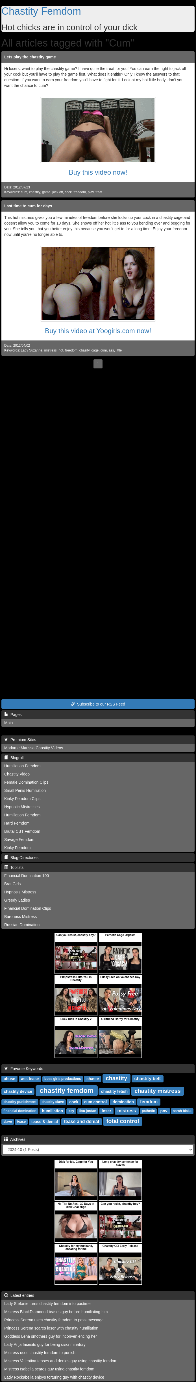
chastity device (18, 1091)
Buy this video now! (98, 172)
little (119, 350)
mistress (50, 350)
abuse (9, 1078)
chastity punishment (19, 1102)
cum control (95, 1102)
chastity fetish (114, 1091)
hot (60, 350)
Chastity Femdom (41, 11)
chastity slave (53, 1102)
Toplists (13, 867)
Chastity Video (17, 774)
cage (95, 350)
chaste (92, 1078)
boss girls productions (62, 1079)
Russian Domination (22, 924)
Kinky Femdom (17, 847)
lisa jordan (87, 1111)
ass (111, 350)
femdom (149, 1101)
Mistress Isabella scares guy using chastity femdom (49, 1369)
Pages (12, 714)
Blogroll (13, 757)
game (46, 192)
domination (123, 1102)
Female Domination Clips (26, 782)
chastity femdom (66, 1090)
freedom (79, 192)
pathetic (148, 1111)
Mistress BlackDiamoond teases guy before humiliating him (56, 1312)
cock (68, 192)
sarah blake (182, 1111)
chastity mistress (157, 1091)
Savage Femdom (19, 839)
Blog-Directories (21, 857)
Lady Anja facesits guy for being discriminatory (45, 1344)
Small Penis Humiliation (25, 790)
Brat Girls (12, 884)
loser (106, 1111)
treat (98, 192)
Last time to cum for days (28, 206)
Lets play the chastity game (30, 57)
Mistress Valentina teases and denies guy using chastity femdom (60, 1361)
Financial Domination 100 (26, 875)
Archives (14, 1139)
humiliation (52, 1111)
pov (163, 1111)
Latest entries (19, 1295)
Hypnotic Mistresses (22, 807)
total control (122, 1121)
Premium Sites (20, 739)
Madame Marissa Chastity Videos (33, 748)
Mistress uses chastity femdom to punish (39, 1352)
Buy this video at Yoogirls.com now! (98, 331)
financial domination (19, 1111)
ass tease (30, 1078)
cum (24, 192)
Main (8, 722)
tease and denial (81, 1121)
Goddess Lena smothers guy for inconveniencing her (50, 1336)
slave (7, 1122)
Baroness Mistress (20, 916)
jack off (57, 192)
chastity (34, 192)
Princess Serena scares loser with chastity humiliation (51, 1328)
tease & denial (44, 1121)
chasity (84, 350)
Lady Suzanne (31, 350)
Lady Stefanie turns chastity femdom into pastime (47, 1303)
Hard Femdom (16, 823)
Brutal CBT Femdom (22, 831)
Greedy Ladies (17, 900)
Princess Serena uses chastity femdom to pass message (54, 1320)
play (91, 192)
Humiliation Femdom (22, 766)
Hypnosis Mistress (20, 892)
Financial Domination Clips (27, 908)
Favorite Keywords (23, 1068)
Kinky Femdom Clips (22, 798)
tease (21, 1122)
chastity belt (147, 1078)
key (71, 1111)
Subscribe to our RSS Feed (98, 704)
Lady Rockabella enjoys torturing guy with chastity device (54, 1377)
